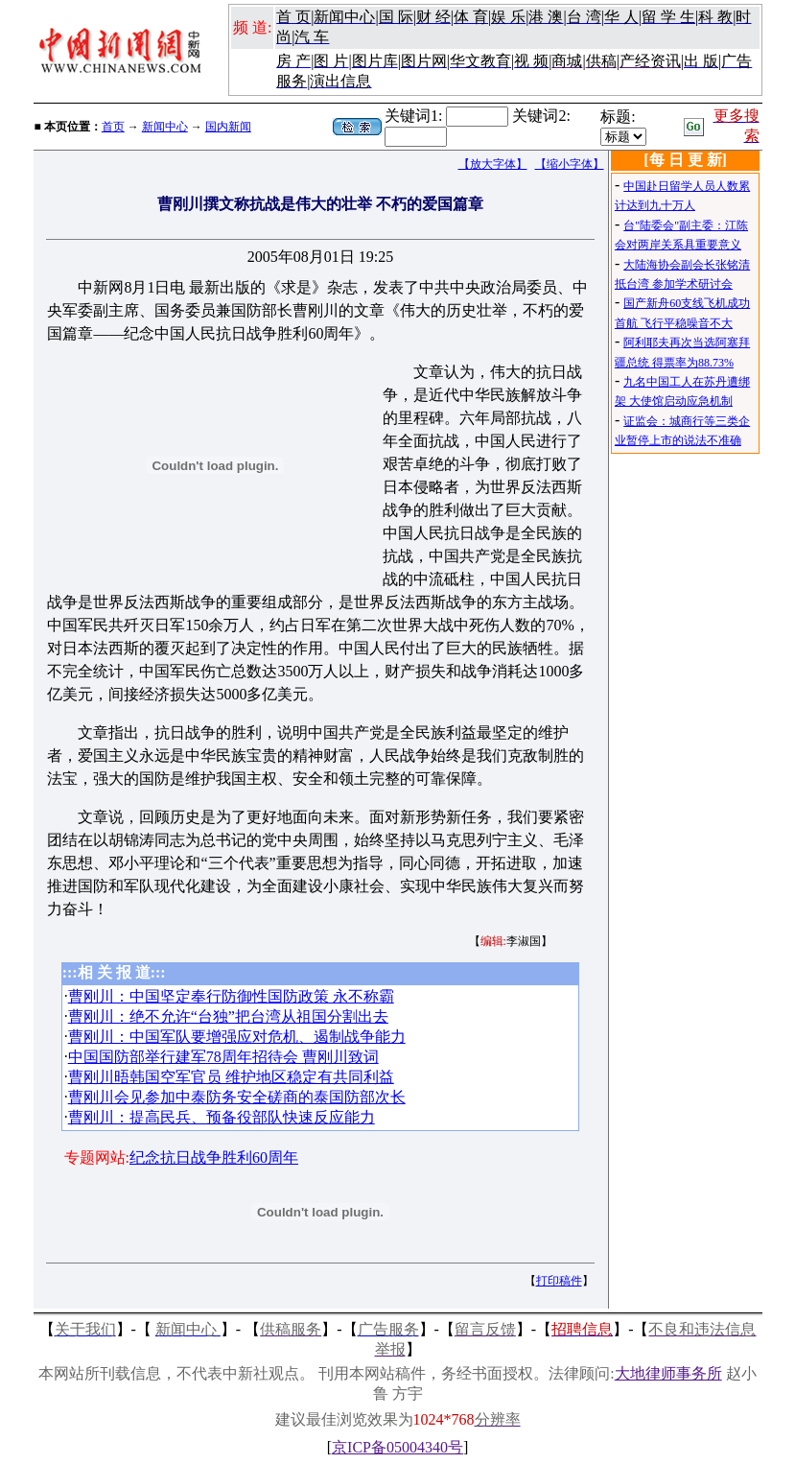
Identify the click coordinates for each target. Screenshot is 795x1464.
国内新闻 (228, 126)
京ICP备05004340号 (397, 1447)
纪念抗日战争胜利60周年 (213, 1157)
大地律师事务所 (668, 1373)
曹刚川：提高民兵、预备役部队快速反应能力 (221, 1117)
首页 (113, 126)
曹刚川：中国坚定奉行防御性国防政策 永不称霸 (231, 996)
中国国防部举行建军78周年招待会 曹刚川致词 (223, 1057)
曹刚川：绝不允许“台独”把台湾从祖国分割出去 (228, 1016)
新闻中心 (165, 126)
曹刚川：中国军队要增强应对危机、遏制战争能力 (237, 1036)
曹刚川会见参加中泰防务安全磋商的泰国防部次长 (237, 1097)
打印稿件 (559, 1280)
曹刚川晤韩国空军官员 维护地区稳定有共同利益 (231, 1077)
